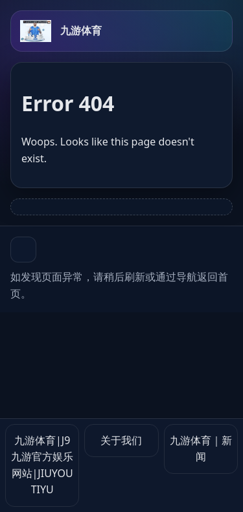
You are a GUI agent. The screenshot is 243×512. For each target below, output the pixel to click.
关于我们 (121, 440)
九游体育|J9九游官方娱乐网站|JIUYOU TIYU (42, 465)
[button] (23, 249)
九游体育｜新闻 (201, 448)
